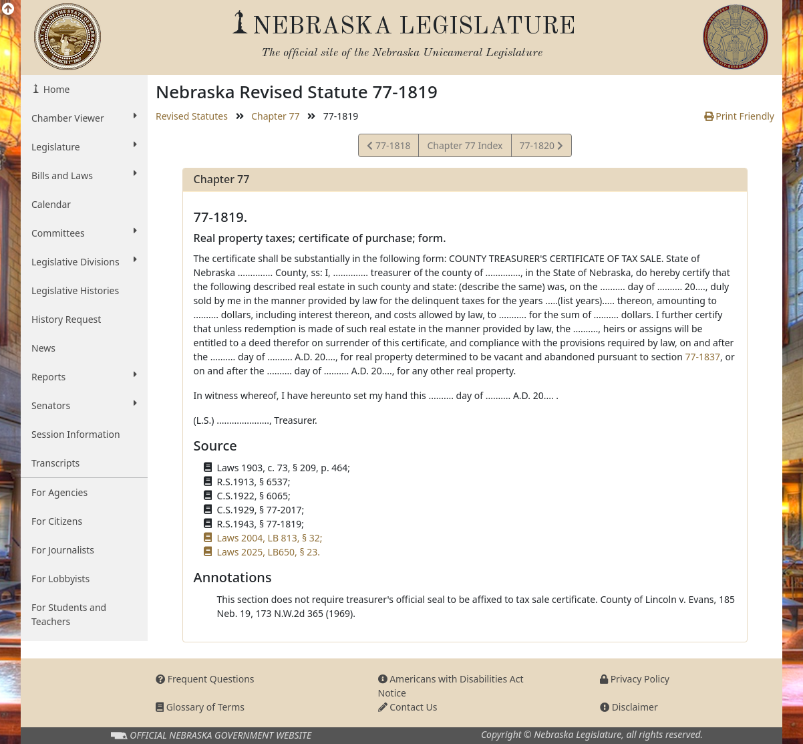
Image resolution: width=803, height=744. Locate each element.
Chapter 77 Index (464, 145)
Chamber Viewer (84, 117)
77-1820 (541, 147)
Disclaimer (629, 707)
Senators (84, 405)
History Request (66, 319)
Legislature (84, 146)
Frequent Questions (205, 678)
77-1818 (388, 147)
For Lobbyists (60, 578)
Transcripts (55, 463)
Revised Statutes (192, 116)
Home (55, 89)
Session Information (75, 434)
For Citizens (56, 521)
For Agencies (59, 492)
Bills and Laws (84, 175)
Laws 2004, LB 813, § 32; (270, 537)
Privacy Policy (634, 678)
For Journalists (62, 549)
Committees (84, 232)
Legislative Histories (75, 290)
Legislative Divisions (84, 261)
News (43, 348)
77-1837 (702, 356)
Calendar (51, 204)
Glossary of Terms (200, 707)
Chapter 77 (275, 116)
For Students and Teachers (68, 614)
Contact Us (408, 707)
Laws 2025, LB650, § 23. (268, 551)
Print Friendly (739, 116)
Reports (84, 376)
